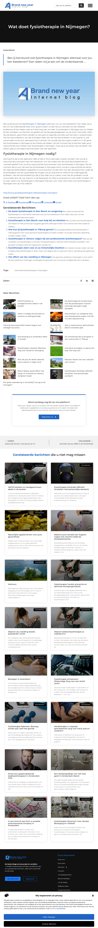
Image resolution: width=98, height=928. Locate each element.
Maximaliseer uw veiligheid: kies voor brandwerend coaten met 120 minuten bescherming (79, 316)
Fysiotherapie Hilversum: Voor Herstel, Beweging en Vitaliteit (71, 822)
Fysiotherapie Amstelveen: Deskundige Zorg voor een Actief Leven (69, 681)
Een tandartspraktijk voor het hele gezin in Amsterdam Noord (70, 775)
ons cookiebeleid (59, 908)
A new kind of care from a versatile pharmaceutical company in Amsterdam (24, 823)
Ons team (61, 863)
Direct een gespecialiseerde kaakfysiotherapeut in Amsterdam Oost (24, 776)
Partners (62, 867)
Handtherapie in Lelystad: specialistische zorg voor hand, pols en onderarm (72, 728)
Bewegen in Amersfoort (19, 679)
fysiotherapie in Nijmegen (34, 124)
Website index (63, 886)
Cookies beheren (49, 924)
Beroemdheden (64, 879)
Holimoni (12, 584)
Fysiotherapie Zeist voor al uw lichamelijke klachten (36, 248)
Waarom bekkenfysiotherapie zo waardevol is (69, 633)
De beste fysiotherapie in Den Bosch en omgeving (35, 211)
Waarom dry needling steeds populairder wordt (21, 633)
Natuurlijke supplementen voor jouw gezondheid (25, 535)
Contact (61, 871)
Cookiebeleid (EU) (64, 875)
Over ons (61, 859)
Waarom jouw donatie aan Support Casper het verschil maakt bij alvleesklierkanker (70, 536)
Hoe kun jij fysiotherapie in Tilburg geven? (31, 229)
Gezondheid (9, 50)
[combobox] (66, 5)
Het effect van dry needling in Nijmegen (30, 257)
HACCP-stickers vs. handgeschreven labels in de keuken (30, 303)
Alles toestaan (49, 917)
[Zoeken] (81, 5)
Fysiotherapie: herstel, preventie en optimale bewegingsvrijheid (70, 585)
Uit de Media (62, 882)
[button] (93, 895)
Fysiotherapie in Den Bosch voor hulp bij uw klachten (37, 220)
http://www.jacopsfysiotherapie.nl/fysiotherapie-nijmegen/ (30, 193)
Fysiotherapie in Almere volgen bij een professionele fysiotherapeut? (45, 238)
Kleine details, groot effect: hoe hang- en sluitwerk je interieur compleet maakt (31, 373)
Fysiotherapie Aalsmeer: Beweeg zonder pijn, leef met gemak (23, 727)
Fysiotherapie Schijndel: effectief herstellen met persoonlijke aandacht (78, 373)
